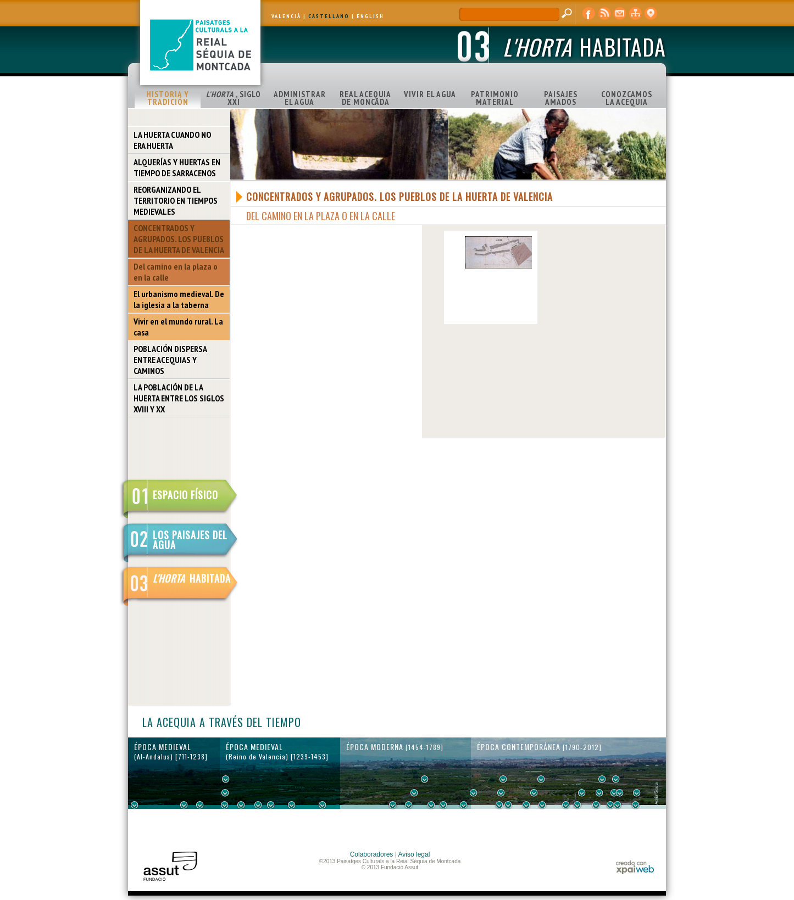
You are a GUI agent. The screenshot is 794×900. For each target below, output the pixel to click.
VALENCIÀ (286, 16)
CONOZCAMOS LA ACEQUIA (626, 98)
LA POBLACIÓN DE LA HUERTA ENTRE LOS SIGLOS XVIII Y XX (179, 398)
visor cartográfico (650, 13)
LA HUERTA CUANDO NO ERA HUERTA (172, 140)
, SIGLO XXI (233, 98)
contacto (619, 13)
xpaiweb (635, 867)
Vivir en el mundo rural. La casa (178, 327)
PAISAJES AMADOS (561, 98)
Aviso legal (414, 854)
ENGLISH (370, 16)
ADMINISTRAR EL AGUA (300, 98)
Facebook (589, 13)
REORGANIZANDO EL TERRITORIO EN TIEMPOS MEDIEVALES (176, 200)
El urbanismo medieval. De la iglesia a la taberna (179, 299)
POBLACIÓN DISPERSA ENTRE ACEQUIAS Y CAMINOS (170, 359)
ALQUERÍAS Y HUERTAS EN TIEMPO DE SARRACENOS (177, 167)
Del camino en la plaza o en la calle (176, 272)
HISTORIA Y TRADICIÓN (167, 98)
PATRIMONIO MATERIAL (495, 98)
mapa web (635, 13)
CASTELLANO (328, 16)
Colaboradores (371, 854)
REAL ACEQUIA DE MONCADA (365, 98)
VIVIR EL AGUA (430, 94)
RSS (604, 13)
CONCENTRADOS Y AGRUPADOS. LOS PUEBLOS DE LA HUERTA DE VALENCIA (179, 238)
